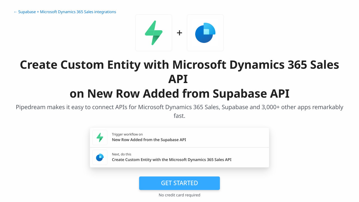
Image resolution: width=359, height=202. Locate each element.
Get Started (179, 183)
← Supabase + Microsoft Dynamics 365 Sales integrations (64, 12)
